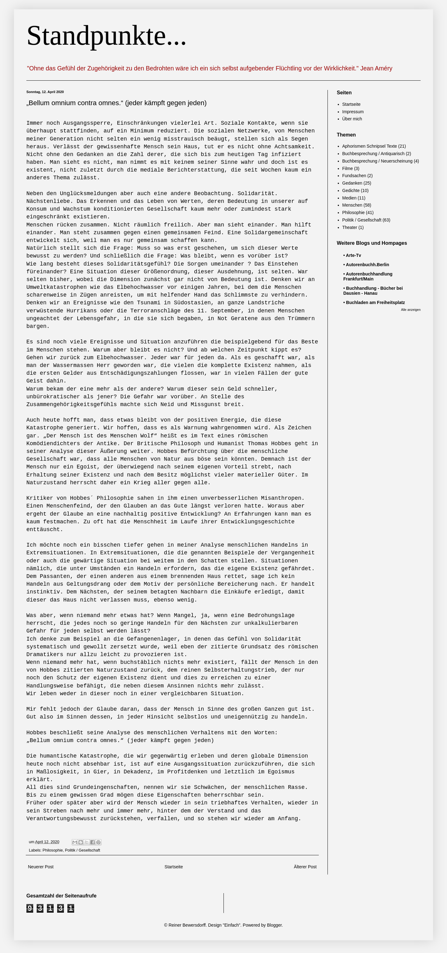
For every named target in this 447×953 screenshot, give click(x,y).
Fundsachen (354, 175)
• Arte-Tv (352, 255)
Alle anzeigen (411, 309)
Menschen (352, 205)
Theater (349, 227)
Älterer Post (305, 866)
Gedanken (352, 183)
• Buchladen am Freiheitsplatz (374, 302)
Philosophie (53, 850)
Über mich (352, 118)
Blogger (274, 925)
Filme (347, 168)
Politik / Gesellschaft (82, 850)
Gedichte (351, 190)
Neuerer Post (40, 866)
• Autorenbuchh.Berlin (366, 264)
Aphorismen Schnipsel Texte (369, 146)
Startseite (174, 866)
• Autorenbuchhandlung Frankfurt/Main (367, 276)
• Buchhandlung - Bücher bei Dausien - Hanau (373, 291)
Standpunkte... (106, 35)
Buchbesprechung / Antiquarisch (373, 153)
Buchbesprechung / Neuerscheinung (377, 161)
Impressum (353, 111)
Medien (349, 197)
